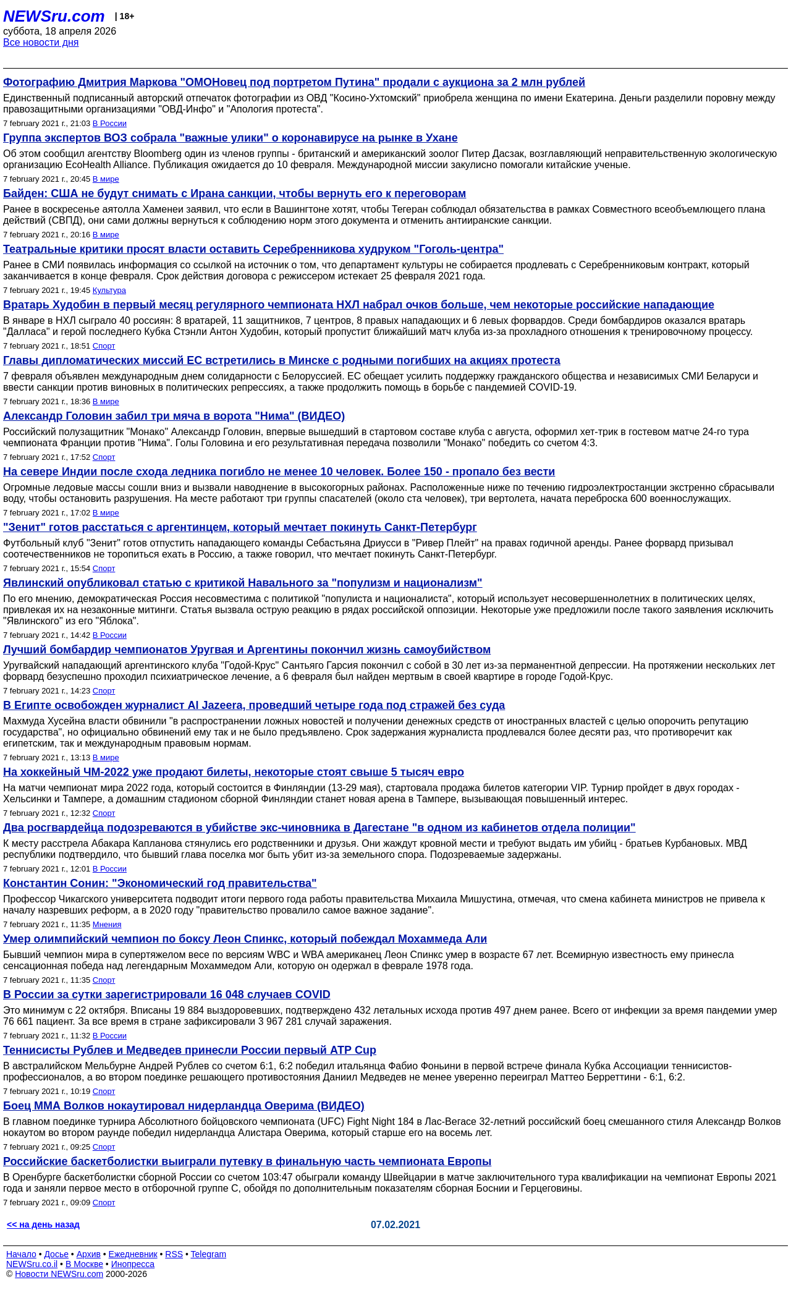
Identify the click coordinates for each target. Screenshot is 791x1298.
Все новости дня (41, 42)
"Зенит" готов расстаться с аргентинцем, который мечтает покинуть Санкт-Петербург (240, 527)
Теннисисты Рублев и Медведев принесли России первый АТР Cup (189, 1050)
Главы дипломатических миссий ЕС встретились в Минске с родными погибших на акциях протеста (281, 360)
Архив (89, 1254)
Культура (109, 290)
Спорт (104, 345)
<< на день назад (43, 1224)
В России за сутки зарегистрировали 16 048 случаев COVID (167, 994)
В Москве (84, 1264)
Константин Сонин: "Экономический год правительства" (160, 883)
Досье (56, 1254)
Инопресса (133, 1264)
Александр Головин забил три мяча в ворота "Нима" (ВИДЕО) (174, 416)
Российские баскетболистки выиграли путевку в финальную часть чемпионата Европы (247, 1161)
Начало (21, 1254)
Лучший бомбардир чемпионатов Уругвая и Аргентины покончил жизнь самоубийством (247, 649)
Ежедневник (133, 1254)
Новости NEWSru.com (59, 1274)
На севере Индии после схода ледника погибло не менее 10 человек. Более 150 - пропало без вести (279, 471)
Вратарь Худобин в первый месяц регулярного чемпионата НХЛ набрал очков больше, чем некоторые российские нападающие (358, 305)
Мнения (107, 924)
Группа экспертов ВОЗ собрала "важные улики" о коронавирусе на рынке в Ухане (230, 138)
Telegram (209, 1254)
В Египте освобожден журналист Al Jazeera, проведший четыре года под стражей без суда (254, 705)
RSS (174, 1254)
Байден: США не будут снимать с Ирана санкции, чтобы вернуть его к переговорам (234, 193)
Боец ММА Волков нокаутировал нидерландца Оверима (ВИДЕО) (184, 1106)
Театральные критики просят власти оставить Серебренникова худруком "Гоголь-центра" (253, 249)
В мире (106, 179)
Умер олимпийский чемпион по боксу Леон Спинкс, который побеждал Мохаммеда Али (245, 939)
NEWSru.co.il (31, 1264)
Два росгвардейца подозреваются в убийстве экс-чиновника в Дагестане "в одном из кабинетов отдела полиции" (319, 827)
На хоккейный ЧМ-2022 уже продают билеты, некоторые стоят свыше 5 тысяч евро (233, 772)
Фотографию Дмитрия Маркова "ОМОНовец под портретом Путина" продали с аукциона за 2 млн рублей (294, 82)
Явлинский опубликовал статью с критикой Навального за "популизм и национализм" (243, 583)
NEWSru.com (54, 16)
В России (110, 123)
